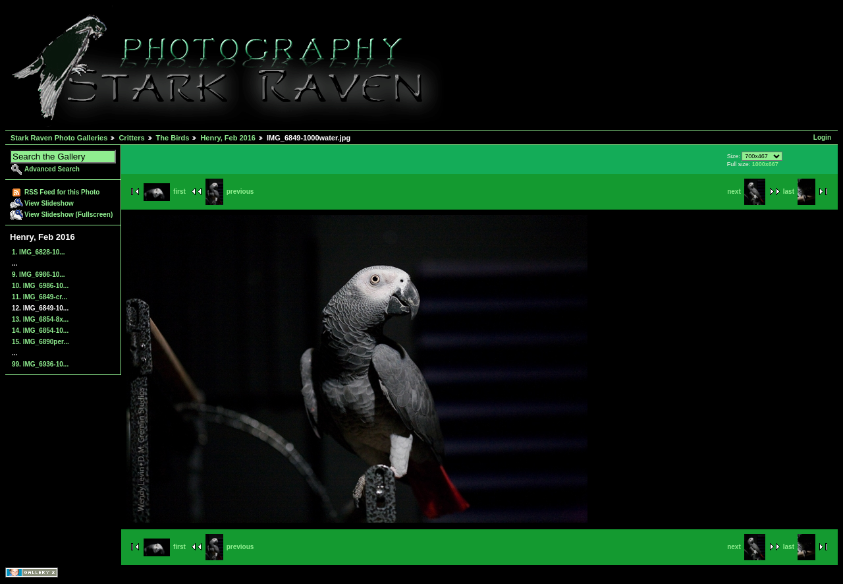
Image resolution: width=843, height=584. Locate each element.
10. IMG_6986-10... (40, 285)
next (746, 191)
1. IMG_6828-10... (38, 252)
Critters (131, 138)
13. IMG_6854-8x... (40, 319)
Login (822, 137)
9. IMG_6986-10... (38, 274)
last (799, 191)
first (165, 191)
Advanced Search (52, 169)
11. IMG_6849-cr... (39, 297)
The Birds (173, 138)
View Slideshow (49, 203)
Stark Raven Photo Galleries (59, 138)
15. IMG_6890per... (40, 341)
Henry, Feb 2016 (228, 138)
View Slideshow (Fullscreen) (68, 214)
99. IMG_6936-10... (40, 364)
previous (229, 191)
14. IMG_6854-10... (40, 330)
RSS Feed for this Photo (61, 192)
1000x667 (765, 164)
